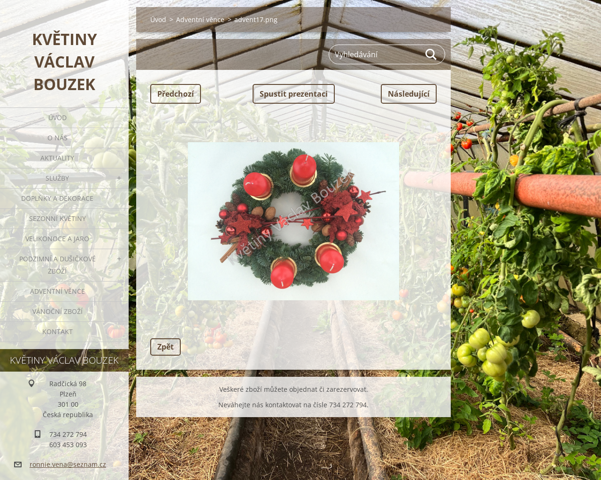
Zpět (165, 347)
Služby (57, 178)
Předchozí (175, 94)
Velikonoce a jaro (57, 238)
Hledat (431, 54)
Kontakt (57, 331)
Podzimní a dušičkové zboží (57, 264)
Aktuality (57, 157)
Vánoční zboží (57, 311)
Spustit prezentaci (294, 94)
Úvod (57, 117)
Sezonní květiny (57, 218)
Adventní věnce (57, 291)
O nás (57, 137)
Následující (409, 94)
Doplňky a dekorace (57, 198)
